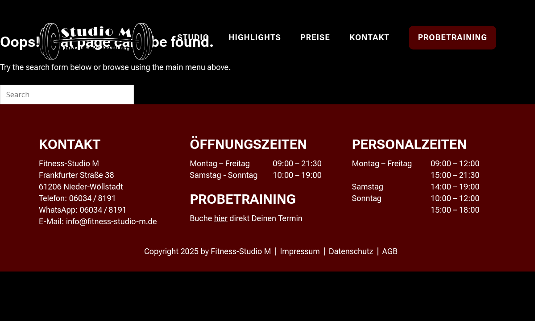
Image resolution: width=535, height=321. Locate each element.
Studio (193, 37)
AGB (390, 251)
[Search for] (67, 94)
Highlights (254, 37)
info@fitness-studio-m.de (111, 221)
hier (221, 218)
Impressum (299, 251)
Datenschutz (351, 251)
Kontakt (369, 37)
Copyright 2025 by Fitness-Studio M (207, 251)
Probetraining (452, 37)
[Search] (122, 94)
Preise (315, 37)
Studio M (96, 42)
